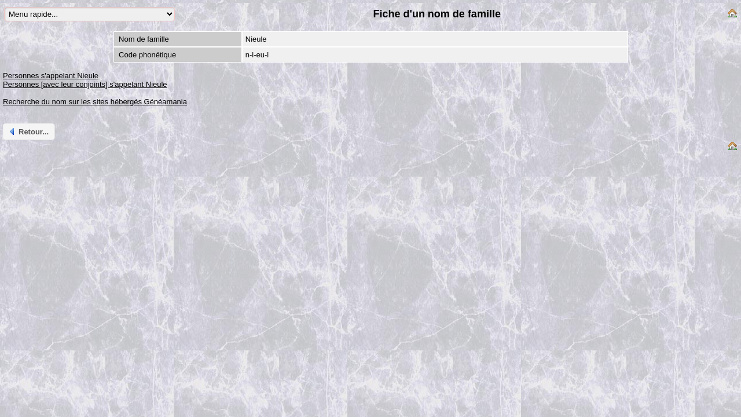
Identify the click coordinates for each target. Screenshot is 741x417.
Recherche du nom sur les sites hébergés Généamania (95, 101)
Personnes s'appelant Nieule (50, 75)
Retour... (28, 131)
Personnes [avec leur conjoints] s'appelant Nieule (85, 84)
